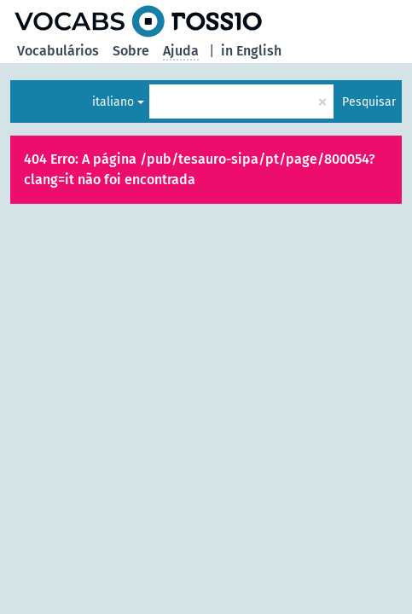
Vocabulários (58, 51)
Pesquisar (369, 102)
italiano (113, 102)
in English (251, 51)
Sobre (131, 51)
